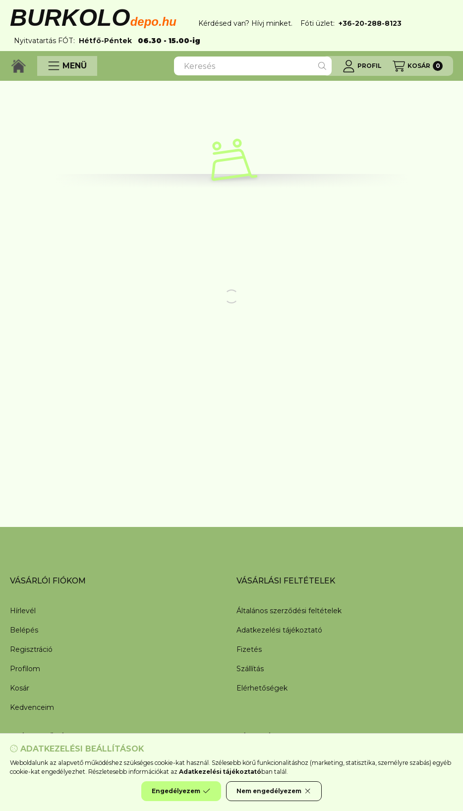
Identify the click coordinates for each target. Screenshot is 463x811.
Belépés (24, 630)
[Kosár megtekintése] (417, 66)
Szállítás (250, 668)
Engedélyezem (181, 791)
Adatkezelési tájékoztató (279, 630)
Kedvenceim (32, 707)
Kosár (19, 688)
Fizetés (249, 649)
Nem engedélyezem (273, 791)
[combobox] (253, 66)
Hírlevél (23, 610)
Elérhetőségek (262, 688)
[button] (67, 66)
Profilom (25, 668)
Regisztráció (31, 649)
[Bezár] (448, 23)
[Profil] (362, 66)
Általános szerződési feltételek (289, 610)
